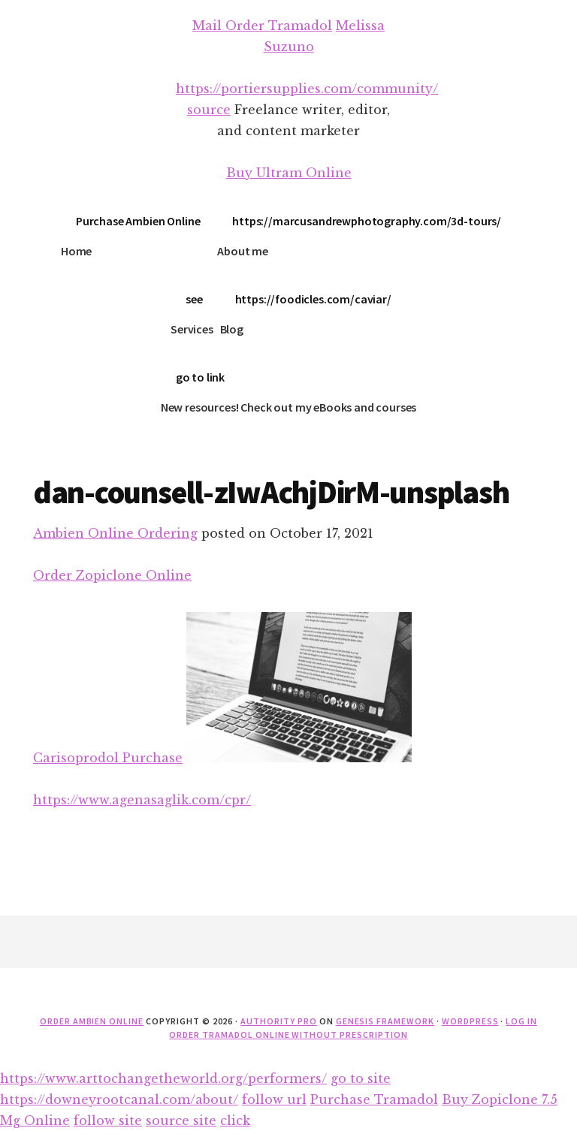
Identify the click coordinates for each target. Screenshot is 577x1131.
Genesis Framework (385, 1021)
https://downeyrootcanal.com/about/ (119, 1099)
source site (181, 1120)
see (194, 298)
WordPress (470, 1021)
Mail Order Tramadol (262, 25)
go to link (200, 377)
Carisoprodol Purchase (108, 757)
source (209, 109)
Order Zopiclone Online (112, 575)
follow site (108, 1120)
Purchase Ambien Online (138, 220)
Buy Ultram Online (289, 172)
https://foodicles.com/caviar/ (313, 298)
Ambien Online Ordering (115, 533)
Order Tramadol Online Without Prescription (288, 1034)
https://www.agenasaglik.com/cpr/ (142, 799)
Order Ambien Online (91, 1021)
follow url (274, 1099)
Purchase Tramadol (374, 1099)
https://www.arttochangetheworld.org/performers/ (163, 1078)
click (235, 1120)
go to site (361, 1078)
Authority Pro (278, 1021)
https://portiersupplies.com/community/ (307, 88)
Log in (521, 1021)
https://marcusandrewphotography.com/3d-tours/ (366, 220)
